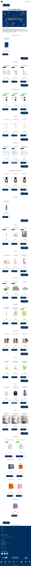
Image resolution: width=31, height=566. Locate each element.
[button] (27, 73)
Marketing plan (3, 531)
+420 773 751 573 (3, 546)
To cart (5, 54)
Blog (1, 532)
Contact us (3, 540)
